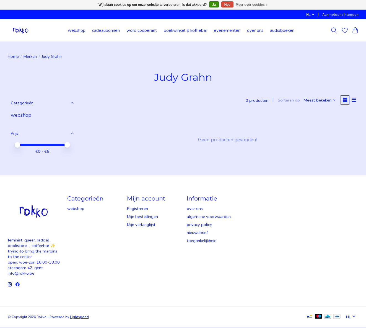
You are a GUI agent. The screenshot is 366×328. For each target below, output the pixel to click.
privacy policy (199, 225)
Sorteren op (288, 100)
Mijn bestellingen (142, 217)
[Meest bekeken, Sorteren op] (318, 100)
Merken (30, 56)
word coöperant (141, 30)
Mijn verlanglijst (141, 225)
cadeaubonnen (106, 30)
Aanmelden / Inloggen (340, 14)
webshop (76, 30)
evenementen (227, 30)
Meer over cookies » (252, 5)
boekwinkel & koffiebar (185, 30)
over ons (255, 30)
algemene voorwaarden (209, 217)
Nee (227, 5)
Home (13, 56)
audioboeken (282, 30)
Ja (214, 5)
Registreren (137, 209)
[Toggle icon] (334, 30)
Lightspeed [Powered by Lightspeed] (79, 317)
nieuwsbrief (197, 233)
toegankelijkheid (202, 241)
